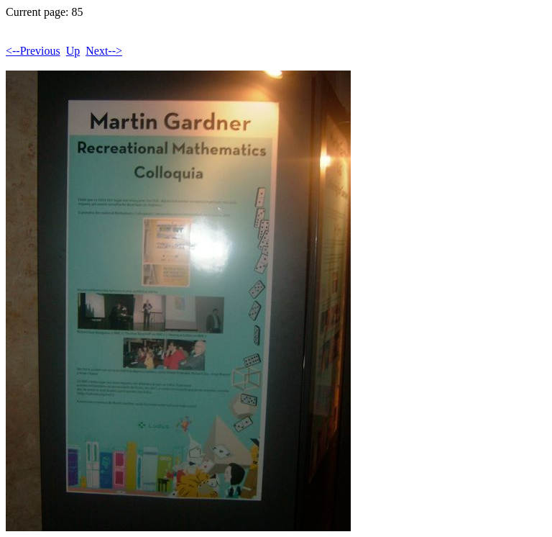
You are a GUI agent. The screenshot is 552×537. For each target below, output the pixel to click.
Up (73, 51)
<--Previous (33, 51)
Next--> (104, 51)
